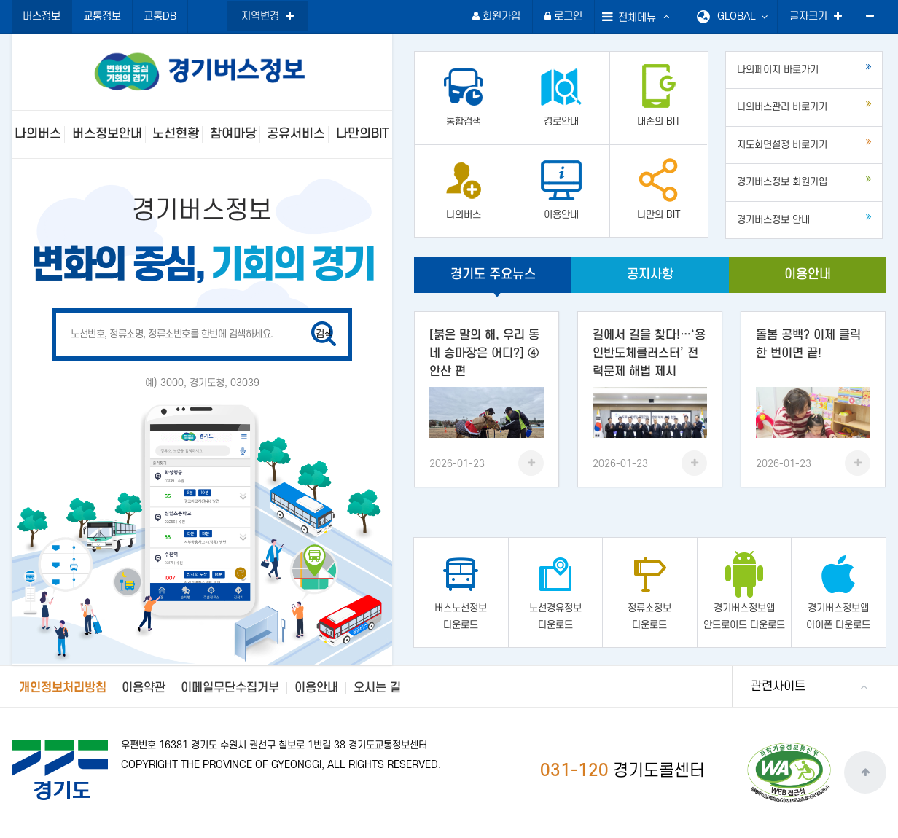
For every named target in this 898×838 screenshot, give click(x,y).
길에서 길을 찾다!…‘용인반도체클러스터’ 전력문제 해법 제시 (649, 353)
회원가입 (496, 16)
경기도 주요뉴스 (493, 274)
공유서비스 (296, 134)
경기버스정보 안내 (804, 218)
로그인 (563, 16)
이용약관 (143, 688)
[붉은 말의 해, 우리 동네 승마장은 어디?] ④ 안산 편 (484, 353)
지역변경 (267, 16)
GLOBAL (742, 17)
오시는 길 (377, 688)
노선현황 (175, 134)
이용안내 (807, 274)
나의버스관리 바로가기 (804, 105)
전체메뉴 (629, 16)
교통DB (160, 16)
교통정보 (102, 16)
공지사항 (650, 274)
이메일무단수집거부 (230, 688)
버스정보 (41, 16)
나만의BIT (362, 134)
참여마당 (233, 134)
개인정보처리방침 (62, 688)
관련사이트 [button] (778, 686)
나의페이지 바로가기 (804, 68)
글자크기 (815, 16)
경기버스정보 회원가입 (804, 180)
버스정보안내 (107, 134)
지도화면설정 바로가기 (804, 143)
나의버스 (38, 134)
